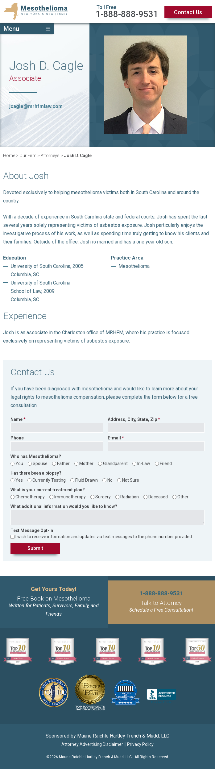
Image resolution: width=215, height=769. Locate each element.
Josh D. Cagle (78, 155)
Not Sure (130, 480)
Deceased (158, 496)
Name (16, 419)
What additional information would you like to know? (63, 506)
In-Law (143, 463)
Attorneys (50, 155)
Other (182, 496)
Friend (166, 463)
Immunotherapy (70, 496)
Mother (86, 463)
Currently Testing (49, 480)
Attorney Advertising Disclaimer (92, 744)
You (19, 463)
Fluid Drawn (86, 480)
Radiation (129, 496)
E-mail (114, 438)
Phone (17, 438)
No (110, 480)
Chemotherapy (30, 496)
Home (9, 155)
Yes (19, 480)
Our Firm (27, 155)
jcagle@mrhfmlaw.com (36, 106)
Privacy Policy (140, 744)
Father (63, 463)
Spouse (40, 463)
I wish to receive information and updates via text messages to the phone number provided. (104, 536)
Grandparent (115, 463)
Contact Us (188, 12)
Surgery (103, 496)
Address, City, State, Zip (132, 419)
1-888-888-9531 (127, 14)
